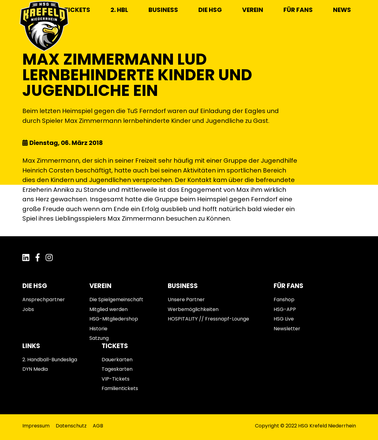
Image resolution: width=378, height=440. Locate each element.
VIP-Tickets (115, 378)
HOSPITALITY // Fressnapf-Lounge (208, 318)
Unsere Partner (186, 299)
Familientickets (120, 388)
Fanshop (284, 299)
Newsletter (287, 328)
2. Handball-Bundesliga (49, 359)
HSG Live (284, 318)
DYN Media (35, 369)
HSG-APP (285, 309)
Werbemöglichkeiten (193, 309)
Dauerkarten (117, 359)
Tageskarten (117, 369)
